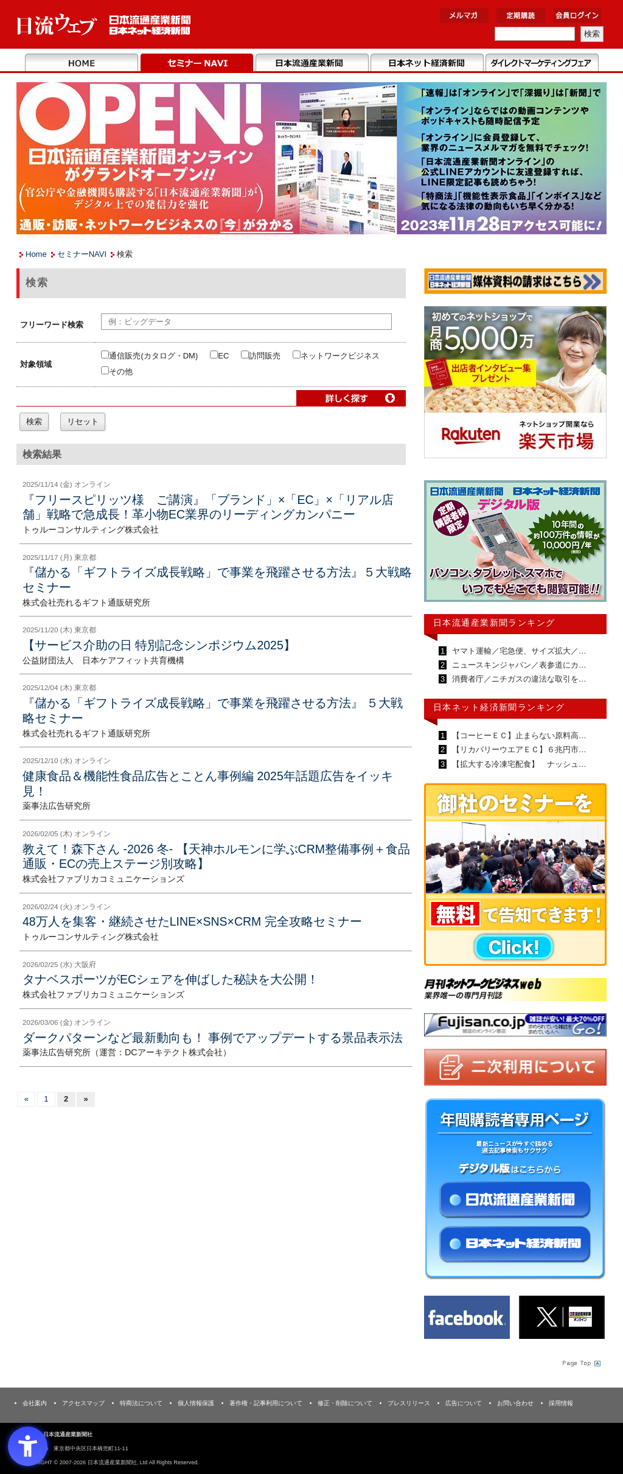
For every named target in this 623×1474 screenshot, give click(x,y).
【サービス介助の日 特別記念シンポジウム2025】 (159, 645)
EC (219, 355)
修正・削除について (345, 1403)
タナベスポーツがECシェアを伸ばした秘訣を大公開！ (171, 979)
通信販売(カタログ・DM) (149, 355)
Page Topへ (580, 1363)
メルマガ (464, 15)
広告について (463, 1403)
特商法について (141, 1403)
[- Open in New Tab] (515, 384)
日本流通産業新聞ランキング (494, 622)
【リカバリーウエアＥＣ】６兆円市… (518, 749)
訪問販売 (260, 355)
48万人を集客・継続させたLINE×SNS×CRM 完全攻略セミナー (192, 921)
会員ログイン (577, 15)
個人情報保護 (196, 1403)
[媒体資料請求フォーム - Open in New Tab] (515, 283)
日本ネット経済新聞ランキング (499, 707)
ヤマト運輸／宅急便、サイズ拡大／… (518, 650)
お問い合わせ (515, 1403)
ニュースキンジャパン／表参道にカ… (518, 664)
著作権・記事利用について (265, 1403)
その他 (117, 371)
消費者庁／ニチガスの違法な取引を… (518, 678)
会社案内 (35, 1403)
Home (82, 63)
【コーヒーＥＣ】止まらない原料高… (518, 735)
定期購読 (520, 15)
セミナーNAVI (197, 63)
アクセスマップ (83, 1403)
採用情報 (561, 1403)
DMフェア (542, 63)
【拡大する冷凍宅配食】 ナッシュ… (518, 764)
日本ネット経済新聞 (427, 63)
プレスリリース (409, 1403)
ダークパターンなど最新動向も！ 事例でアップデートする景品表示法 (213, 1037)
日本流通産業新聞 (312, 63)
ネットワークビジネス (336, 355)
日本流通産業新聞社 (104, 24)
